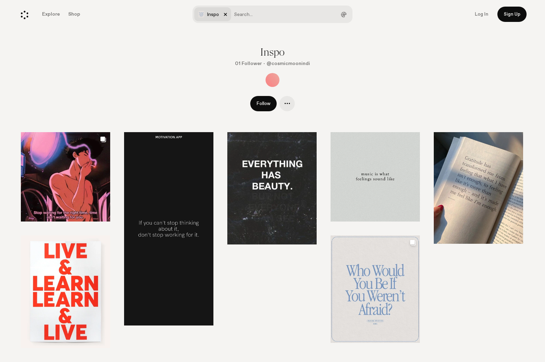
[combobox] (272, 14)
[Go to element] (168, 228)
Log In (481, 14)
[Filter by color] (344, 14)
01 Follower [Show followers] (248, 63)
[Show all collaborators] (272, 80)
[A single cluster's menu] (287, 103)
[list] (272, 247)
